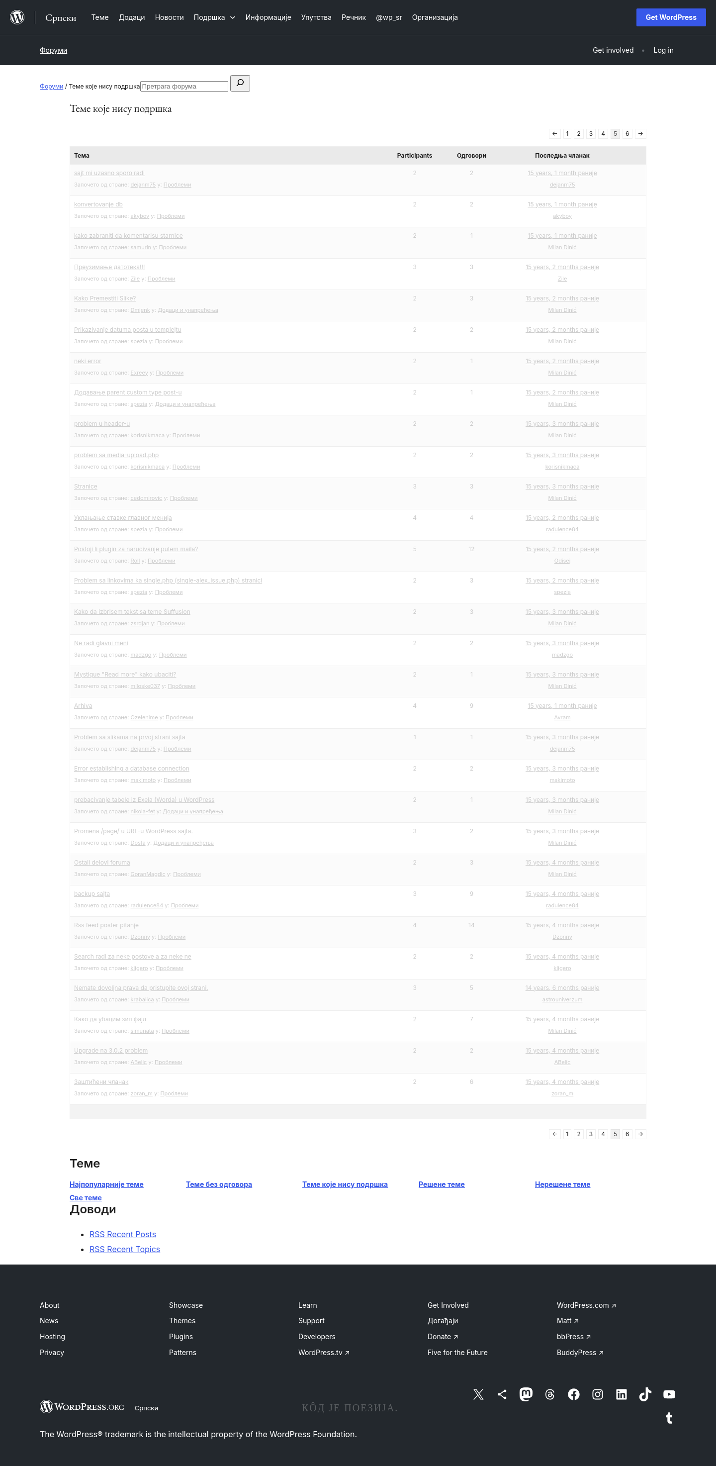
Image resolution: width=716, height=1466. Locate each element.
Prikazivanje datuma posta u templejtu (127, 329)
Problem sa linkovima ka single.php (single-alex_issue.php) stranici (168, 580)
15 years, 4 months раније (562, 862)
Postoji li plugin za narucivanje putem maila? (136, 549)
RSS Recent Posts (123, 1234)
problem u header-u (102, 423)
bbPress (574, 1336)
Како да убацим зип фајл (110, 1019)
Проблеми (177, 184)
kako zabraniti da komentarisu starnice (128, 235)
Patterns (182, 1352)
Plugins (181, 1336)
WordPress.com (587, 1305)
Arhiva (83, 705)
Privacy (52, 1352)
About (49, 1305)
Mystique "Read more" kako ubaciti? (125, 674)
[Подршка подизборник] (215, 17)
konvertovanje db (98, 204)
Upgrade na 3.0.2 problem (111, 1050)
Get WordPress (671, 17)
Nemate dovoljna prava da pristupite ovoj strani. (141, 987)
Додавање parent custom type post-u (128, 392)
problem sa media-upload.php (116, 455)
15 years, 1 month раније (562, 173)
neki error (87, 361)
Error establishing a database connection (131, 768)
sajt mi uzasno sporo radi (109, 173)
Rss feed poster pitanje (106, 925)
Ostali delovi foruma (102, 862)
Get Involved (448, 1305)
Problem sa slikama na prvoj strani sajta (129, 737)
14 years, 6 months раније (563, 987)
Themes (182, 1320)
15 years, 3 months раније (562, 423)
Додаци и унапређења (188, 309)
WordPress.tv (324, 1352)
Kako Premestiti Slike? (105, 298)
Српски (146, 1408)
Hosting (52, 1336)
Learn (307, 1305)
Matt (568, 1320)
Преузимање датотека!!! (109, 267)
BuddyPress (580, 1352)
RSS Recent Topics (125, 1249)
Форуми (53, 50)
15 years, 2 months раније (562, 267)
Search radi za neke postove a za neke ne (132, 956)
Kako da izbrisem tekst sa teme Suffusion (132, 611)
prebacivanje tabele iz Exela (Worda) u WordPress (144, 799)
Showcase (186, 1305)
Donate (443, 1336)
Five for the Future (458, 1352)
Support (311, 1320)
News (49, 1320)
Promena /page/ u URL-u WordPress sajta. (133, 831)
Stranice (85, 486)
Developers (317, 1336)
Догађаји (443, 1320)
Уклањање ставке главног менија (123, 517)
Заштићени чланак (101, 1081)
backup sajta (92, 893)
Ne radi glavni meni (101, 643)
